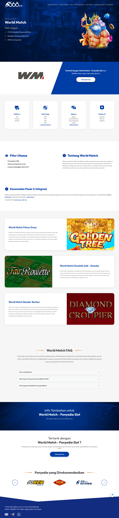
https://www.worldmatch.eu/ (63, 419)
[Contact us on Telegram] (112, 494)
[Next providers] (104, 482)
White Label (64, 5)
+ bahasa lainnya (73, 124)
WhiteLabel (8, 197)
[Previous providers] (15, 482)
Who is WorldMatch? (25, 372)
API (71, 5)
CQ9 (23, 200)
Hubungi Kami (99, 5)
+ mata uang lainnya (45, 124)
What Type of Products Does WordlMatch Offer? (34, 379)
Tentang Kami (79, 5)
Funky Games (17, 200)
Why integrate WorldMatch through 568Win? (33, 386)
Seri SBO (90, 5)
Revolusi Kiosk (52, 5)
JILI (26, 200)
